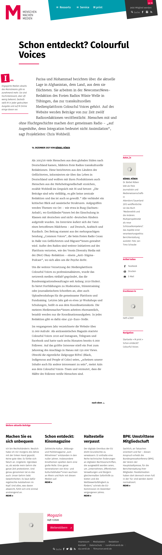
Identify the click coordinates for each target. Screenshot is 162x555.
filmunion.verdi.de (102, 548)
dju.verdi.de (84, 548)
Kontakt (82, 545)
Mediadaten (99, 541)
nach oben (97, 402)
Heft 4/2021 (133, 307)
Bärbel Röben (62, 147)
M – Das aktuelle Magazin (62, 513)
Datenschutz (95, 545)
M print (97, 7)
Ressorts (65, 7)
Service (84, 7)
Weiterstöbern (59, 527)
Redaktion (114, 541)
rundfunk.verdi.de (114, 545)
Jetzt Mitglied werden (141, 7)
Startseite (127, 339)
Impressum (83, 541)
